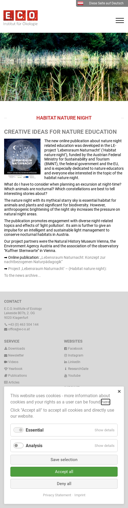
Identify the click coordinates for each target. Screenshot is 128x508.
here (105, 402)
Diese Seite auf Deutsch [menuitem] (100, 3)
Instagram (73, 355)
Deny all (64, 483)
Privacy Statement (57, 495)
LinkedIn (72, 362)
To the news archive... (22, 275)
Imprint (79, 495)
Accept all (64, 471)
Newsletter (14, 355)
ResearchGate (76, 369)
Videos (13, 362)
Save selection (64, 459)
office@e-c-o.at (17, 329)
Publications (17, 376)
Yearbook (13, 369)
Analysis (34, 445)
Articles (13, 382)
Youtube (72, 376)
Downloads (14, 348)
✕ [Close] (119, 391)
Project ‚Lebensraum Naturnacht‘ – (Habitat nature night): (57, 268)
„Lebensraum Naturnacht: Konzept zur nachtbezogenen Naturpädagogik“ (55, 259)
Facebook (73, 348)
